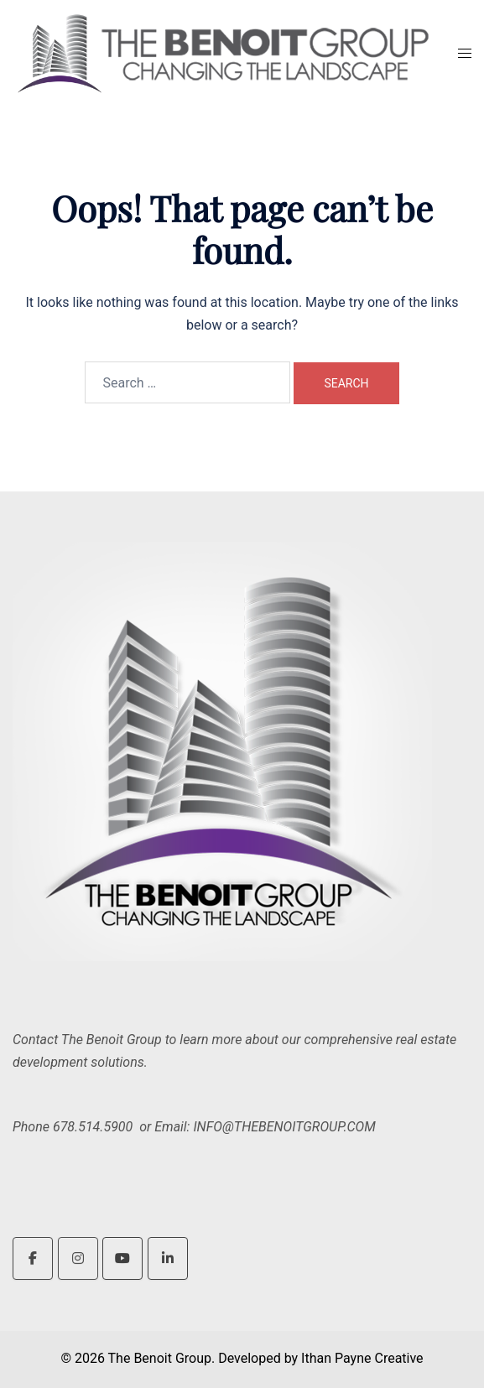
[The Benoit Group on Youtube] (122, 1258)
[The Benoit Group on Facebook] (33, 1258)
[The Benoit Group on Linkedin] (168, 1258)
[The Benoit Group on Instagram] (78, 1258)
